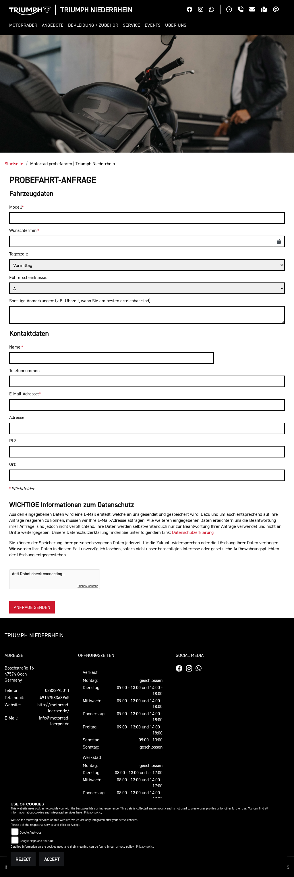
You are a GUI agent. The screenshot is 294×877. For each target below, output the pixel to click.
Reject (23, 859)
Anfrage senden (32, 607)
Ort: (12, 464)
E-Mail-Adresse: (24, 394)
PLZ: (13, 440)
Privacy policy (93, 812)
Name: (15, 347)
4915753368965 (54, 697)
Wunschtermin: (23, 230)
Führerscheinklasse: (28, 277)
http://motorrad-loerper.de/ (53, 707)
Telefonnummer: (24, 370)
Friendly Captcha (88, 586)
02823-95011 (57, 690)
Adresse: (17, 417)
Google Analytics (30, 832)
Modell (15, 207)
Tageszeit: (18, 254)
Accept (51, 859)
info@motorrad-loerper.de (54, 721)
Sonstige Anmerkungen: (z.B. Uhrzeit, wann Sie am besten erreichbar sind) (79, 300)
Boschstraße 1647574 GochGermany (19, 674)
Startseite (14, 163)
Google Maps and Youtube (36, 841)
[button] (24, 25)
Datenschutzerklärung (193, 532)
